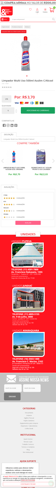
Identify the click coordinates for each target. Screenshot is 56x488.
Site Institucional (28, 452)
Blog (28, 450)
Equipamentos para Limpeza (29, 423)
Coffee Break (29, 428)
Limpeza (29, 415)
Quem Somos (28, 439)
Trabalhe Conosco (28, 444)
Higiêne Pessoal (29, 418)
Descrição (8, 134)
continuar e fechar (28, 484)
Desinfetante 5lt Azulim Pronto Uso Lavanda (41, 168)
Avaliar (28, 223)
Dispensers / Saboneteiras (29, 426)
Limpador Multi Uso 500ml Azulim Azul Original (14, 168)
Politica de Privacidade (28, 480)
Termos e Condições (28, 447)
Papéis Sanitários (29, 421)
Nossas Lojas (28, 442)
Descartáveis (29, 413)
